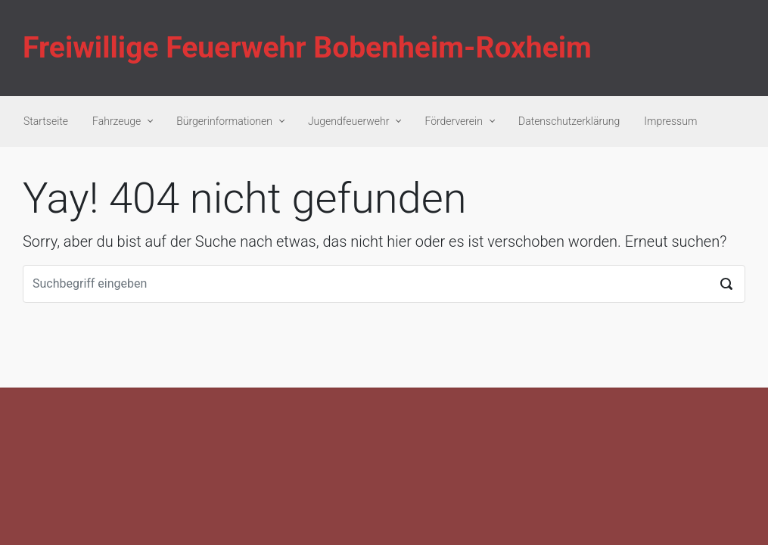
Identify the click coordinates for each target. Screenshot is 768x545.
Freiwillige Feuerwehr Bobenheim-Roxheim (307, 47)
